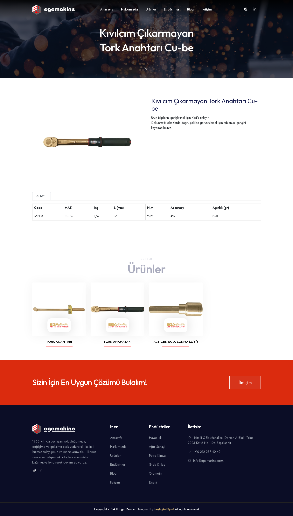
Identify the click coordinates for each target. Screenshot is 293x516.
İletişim (206, 9)
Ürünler (151, 9)
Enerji (153, 482)
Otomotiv (155, 473)
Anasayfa (106, 9)
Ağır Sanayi (157, 446)
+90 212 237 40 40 (204, 451)
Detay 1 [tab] (41, 196)
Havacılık (155, 437)
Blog (190, 9)
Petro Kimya (157, 455)
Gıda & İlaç (157, 464)
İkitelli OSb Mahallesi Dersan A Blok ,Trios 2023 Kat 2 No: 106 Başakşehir (220, 440)
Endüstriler (171, 9)
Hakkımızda (129, 9)
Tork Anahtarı (59, 341)
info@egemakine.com (206, 460)
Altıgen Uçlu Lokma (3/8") (175, 341)
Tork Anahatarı (117, 341)
